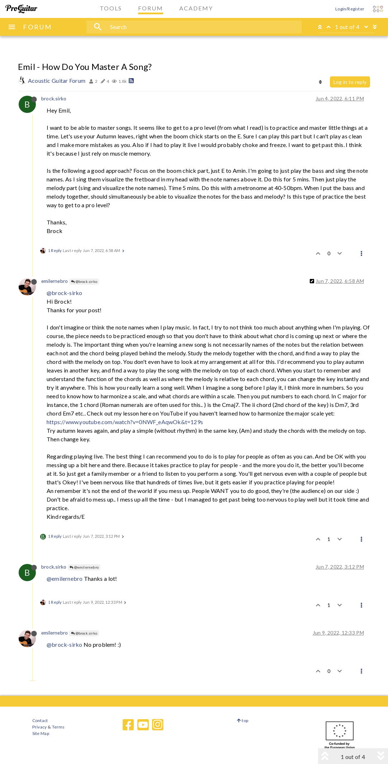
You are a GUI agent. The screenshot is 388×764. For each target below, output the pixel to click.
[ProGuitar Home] (21, 9)
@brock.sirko (84, 281)
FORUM (37, 27)
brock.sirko (53, 98)
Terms (58, 727)
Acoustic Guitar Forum (56, 80)
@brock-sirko (64, 292)
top (242, 720)
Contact (40, 720)
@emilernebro (84, 567)
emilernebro (54, 281)
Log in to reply (349, 82)
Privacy (39, 727)
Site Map (40, 733)
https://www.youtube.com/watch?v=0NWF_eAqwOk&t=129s (125, 421)
